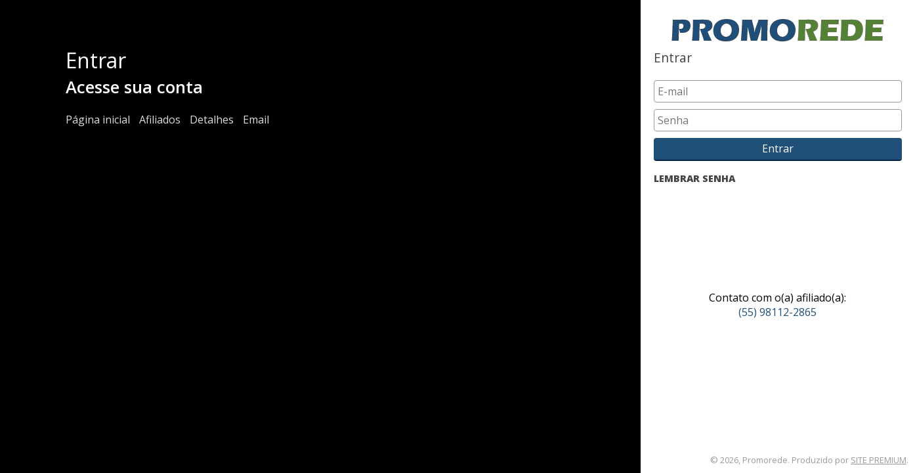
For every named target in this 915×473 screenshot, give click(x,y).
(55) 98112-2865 (777, 312)
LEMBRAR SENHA (694, 178)
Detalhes (212, 119)
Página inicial (98, 119)
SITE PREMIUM (878, 460)
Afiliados (160, 119)
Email (256, 119)
